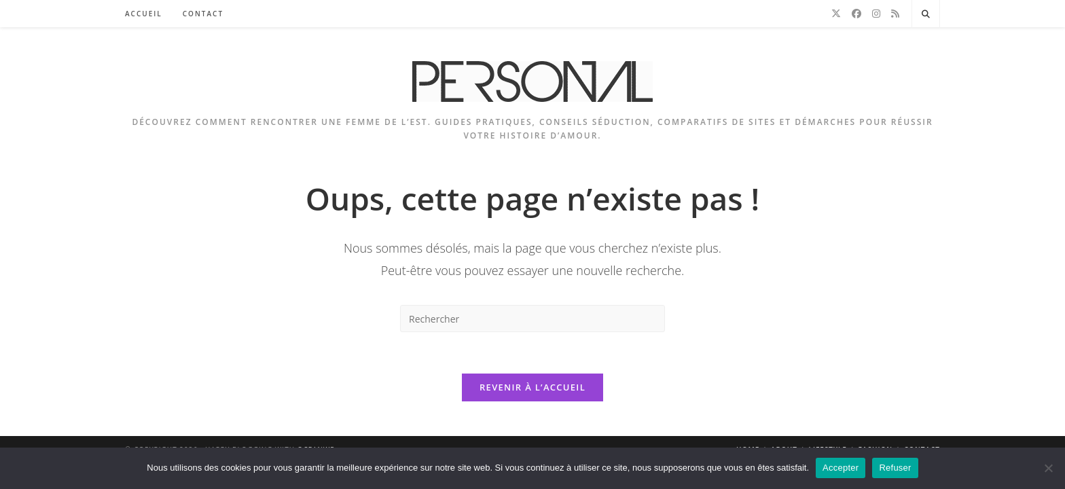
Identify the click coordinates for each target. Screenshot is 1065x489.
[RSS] (895, 13)
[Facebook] (856, 13)
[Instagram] (876, 13)
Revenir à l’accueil (532, 387)
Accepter (841, 468)
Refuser (895, 468)
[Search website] (925, 14)
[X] (836, 13)
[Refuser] (1048, 468)
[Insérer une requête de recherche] (532, 318)
